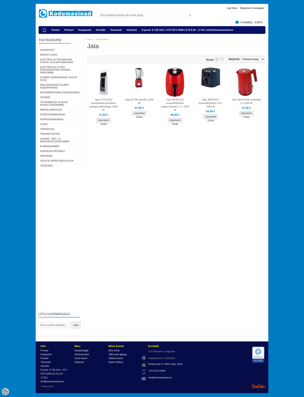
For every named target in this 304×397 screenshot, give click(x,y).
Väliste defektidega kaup (57, 160)
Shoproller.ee (258, 386)
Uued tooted (80, 358)
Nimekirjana (217, 59)
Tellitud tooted (115, 358)
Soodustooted (81, 354)
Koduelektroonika (52, 151)
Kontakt (100, 29)
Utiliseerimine (47, 386)
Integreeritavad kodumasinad (59, 92)
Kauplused (84, 29)
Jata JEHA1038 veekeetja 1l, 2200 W (246, 101)
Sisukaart (79, 362)
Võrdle (103, 124)
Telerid (45, 97)
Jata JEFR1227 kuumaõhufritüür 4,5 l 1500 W (210, 103)
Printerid (46, 156)
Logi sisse (232, 8)
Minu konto (114, 350)
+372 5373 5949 (156, 371)
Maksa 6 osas (48, 54)
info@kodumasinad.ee (160, 377)
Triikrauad (47, 129)
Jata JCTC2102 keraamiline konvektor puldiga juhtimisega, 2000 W (103, 104)
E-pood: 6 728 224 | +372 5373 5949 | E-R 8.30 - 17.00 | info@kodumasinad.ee (187, 29)
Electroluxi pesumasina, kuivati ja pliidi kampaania (56, 61)
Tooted (55, 29)
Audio (44, 124)
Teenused (116, 29)
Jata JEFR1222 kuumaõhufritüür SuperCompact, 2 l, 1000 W (175, 104)
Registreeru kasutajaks (252, 8)
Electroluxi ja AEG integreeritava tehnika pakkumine (55, 70)
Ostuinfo (132, 29)
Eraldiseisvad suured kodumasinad (54, 86)
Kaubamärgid (102, 39)
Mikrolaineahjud (51, 109)
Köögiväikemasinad (52, 114)
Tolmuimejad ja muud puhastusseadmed (54, 103)
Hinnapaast (47, 50)
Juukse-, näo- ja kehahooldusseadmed (54, 140)
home (89, 39)
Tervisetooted (50, 134)
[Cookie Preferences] (5, 391)
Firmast (68, 29)
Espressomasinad (52, 119)
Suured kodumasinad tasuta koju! (58, 78)
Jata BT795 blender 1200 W (139, 101)
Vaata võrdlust (115, 362)
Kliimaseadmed (49, 146)
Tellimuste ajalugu (117, 354)
